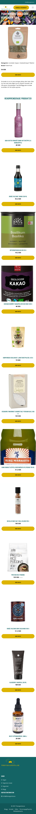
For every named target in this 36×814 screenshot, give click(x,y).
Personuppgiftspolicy (26, 809)
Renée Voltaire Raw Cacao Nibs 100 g (18, 629)
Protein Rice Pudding (18, 575)
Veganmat (5, 786)
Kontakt (11, 809)
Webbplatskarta (18, 811)
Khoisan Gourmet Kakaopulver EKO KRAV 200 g (18, 304)
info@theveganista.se (29, 2)
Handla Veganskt (21, 7)
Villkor (16, 809)
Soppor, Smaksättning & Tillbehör (24, 63)
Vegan (4, 780)
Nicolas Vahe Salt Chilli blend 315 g (18, 521)
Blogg (4, 789)
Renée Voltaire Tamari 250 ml (18, 196)
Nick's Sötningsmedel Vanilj (18, 736)
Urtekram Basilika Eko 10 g (18, 250)
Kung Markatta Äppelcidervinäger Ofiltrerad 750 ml (18, 467)
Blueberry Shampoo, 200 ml (18, 682)
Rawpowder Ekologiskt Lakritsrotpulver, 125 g (18, 358)
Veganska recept (7, 783)
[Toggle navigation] (33, 7)
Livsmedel (11, 63)
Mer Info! (18, 75)
